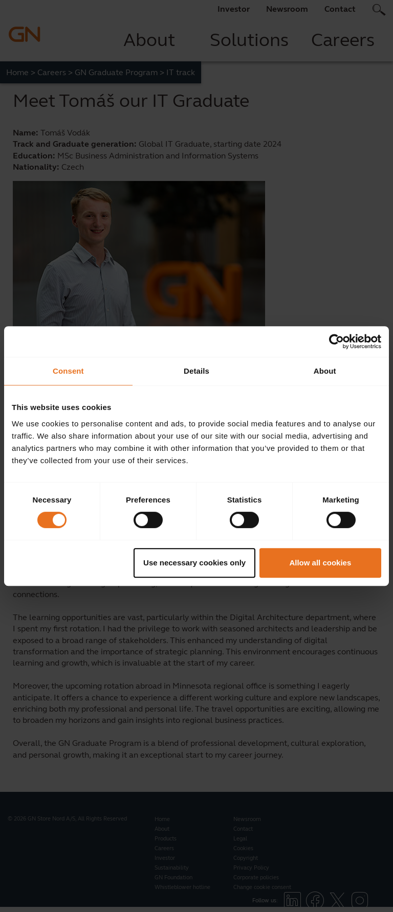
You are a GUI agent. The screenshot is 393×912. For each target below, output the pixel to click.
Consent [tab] (68, 371)
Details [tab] (196, 371)
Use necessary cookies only (194, 562)
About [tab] (325, 371)
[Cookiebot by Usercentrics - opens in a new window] (336, 341)
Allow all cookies (320, 562)
